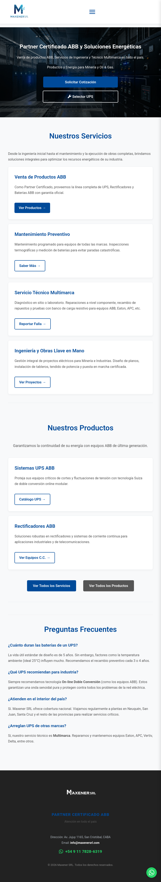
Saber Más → (30, 266)
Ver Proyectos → (32, 382)
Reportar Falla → (32, 324)
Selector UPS (80, 96)
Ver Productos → (32, 208)
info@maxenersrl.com (84, 842)
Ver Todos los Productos (108, 586)
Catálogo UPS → (32, 499)
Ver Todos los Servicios (51, 586)
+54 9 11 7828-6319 (80, 851)
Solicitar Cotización (80, 82)
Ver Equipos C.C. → (34, 557)
